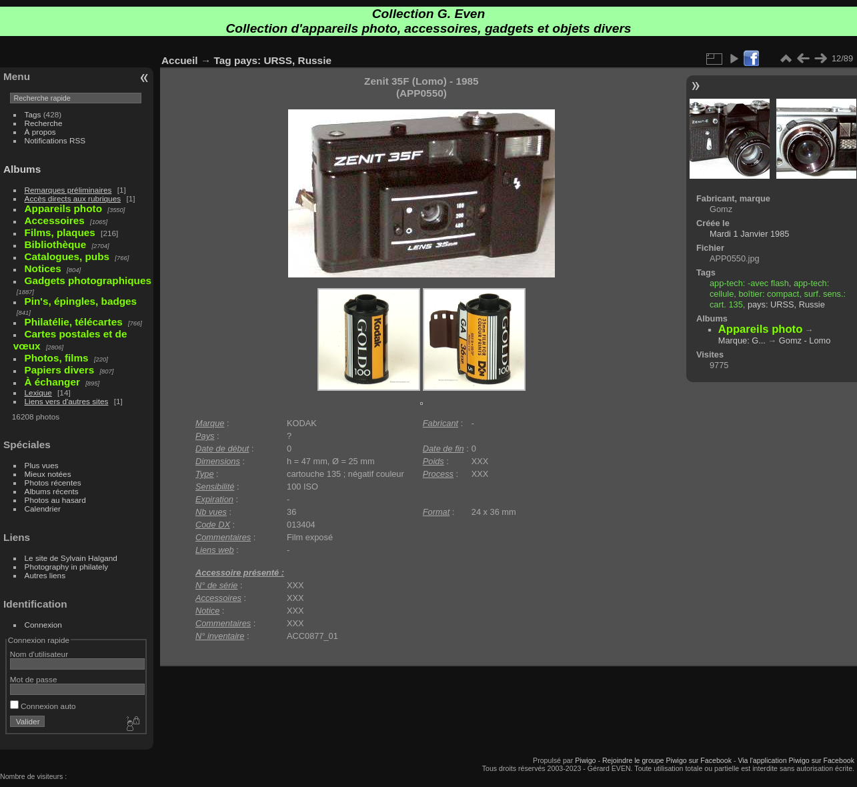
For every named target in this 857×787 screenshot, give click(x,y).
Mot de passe (33, 679)
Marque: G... (742, 340)
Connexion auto (43, 706)
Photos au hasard (55, 500)
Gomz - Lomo (805, 340)
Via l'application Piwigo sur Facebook (796, 760)
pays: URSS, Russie (282, 60)
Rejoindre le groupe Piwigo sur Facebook (667, 760)
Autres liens (45, 575)
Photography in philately (67, 566)
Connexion (43, 624)
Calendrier (43, 508)
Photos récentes (53, 482)
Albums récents (52, 491)
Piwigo (585, 760)
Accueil (179, 60)
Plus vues (42, 465)
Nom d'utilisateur (39, 654)
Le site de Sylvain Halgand (71, 558)
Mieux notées (48, 474)
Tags (33, 114)
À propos (40, 131)
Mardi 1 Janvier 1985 (750, 234)
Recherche (44, 123)
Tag (222, 60)
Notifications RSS (55, 140)
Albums (22, 169)
